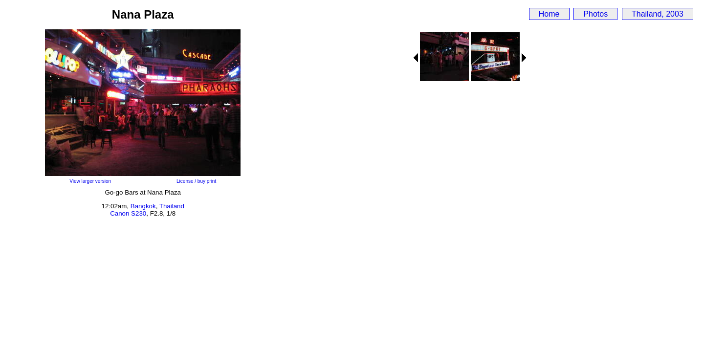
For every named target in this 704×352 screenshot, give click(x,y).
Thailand (171, 206)
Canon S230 (128, 213)
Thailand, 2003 (657, 14)
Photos (595, 14)
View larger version (90, 181)
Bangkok (143, 206)
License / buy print (196, 181)
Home (549, 14)
